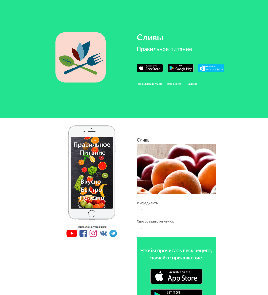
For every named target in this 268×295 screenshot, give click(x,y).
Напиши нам (174, 83)
